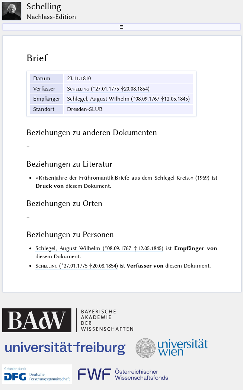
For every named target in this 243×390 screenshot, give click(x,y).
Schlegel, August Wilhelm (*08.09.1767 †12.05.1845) (128, 98)
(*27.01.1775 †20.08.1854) (108, 88)
